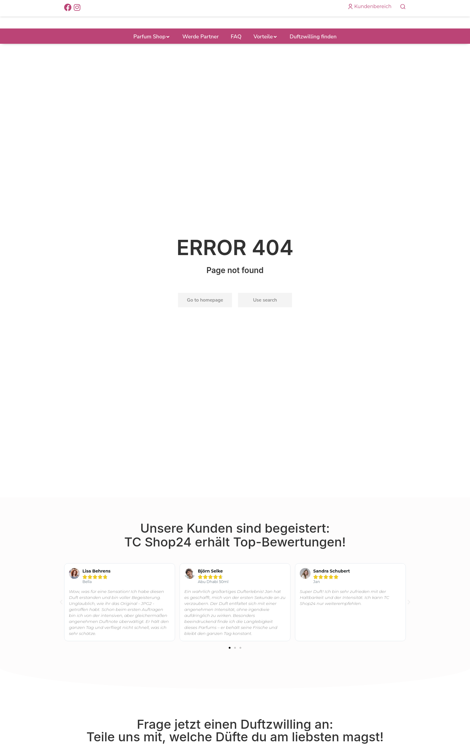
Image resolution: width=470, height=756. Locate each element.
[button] (230, 658)
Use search (265, 309)
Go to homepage (205, 309)
